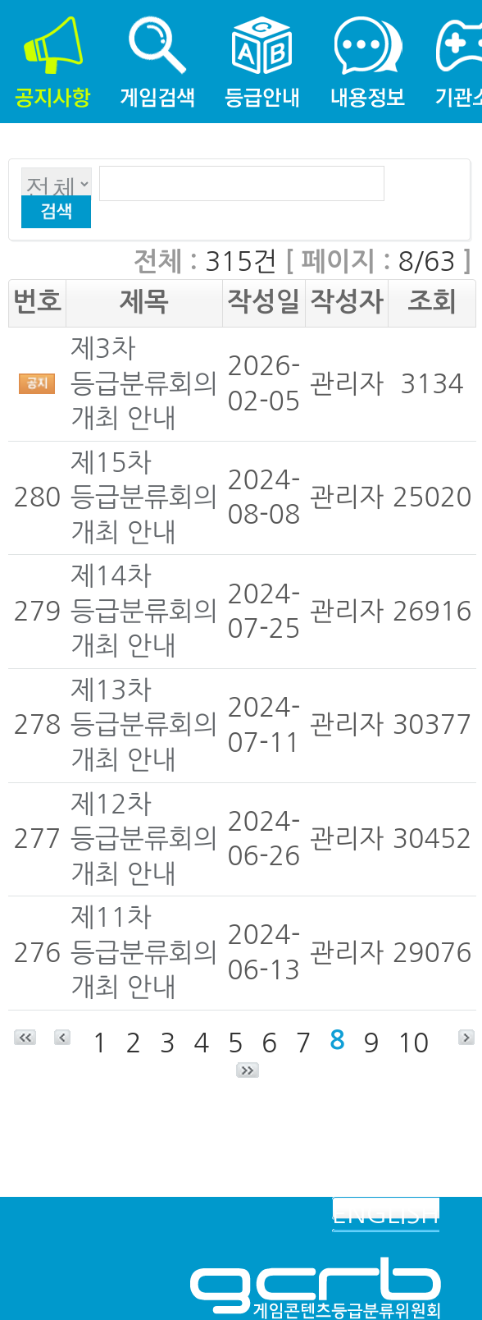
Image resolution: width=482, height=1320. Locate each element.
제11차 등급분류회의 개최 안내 (144, 953)
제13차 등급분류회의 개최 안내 (144, 725)
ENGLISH (385, 1214)
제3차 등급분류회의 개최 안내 (144, 384)
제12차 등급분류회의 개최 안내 (144, 839)
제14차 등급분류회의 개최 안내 (144, 611)
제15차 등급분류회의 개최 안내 (144, 498)
